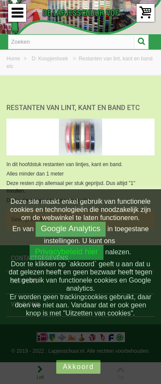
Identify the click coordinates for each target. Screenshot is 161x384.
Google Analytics (70, 228)
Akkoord (78, 366)
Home (13, 59)
